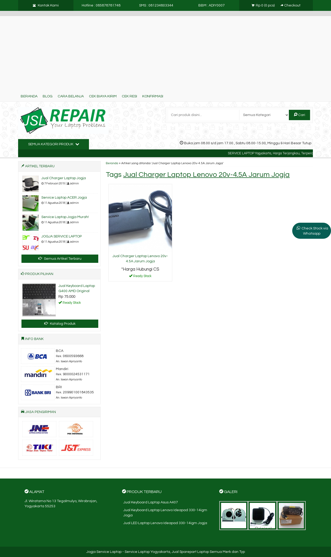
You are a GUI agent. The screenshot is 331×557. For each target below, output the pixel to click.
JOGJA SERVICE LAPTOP (61, 236)
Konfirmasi (152, 96)
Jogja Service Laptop (104, 552)
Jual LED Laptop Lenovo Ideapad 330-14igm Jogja (165, 523)
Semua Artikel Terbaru (59, 258)
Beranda (29, 96)
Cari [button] (299, 115)
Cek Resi (129, 96)
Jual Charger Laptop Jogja (63, 178)
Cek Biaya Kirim (103, 96)
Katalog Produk (60, 323)
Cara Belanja (71, 96)
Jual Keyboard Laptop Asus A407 (150, 502)
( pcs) (263, 5)
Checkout (290, 5)
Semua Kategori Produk (53, 144)
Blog (47, 96)
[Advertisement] (165, 52)
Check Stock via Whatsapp (315, 231)
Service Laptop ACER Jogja (64, 197)
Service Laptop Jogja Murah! (65, 217)
